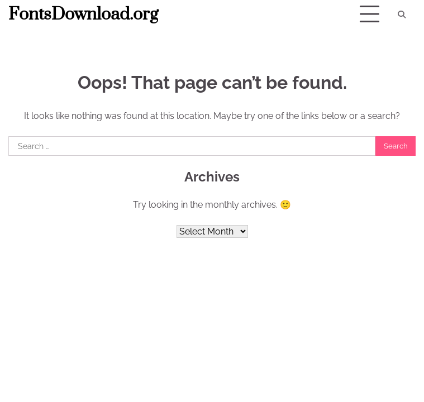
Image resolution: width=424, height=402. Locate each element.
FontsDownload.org (83, 14)
